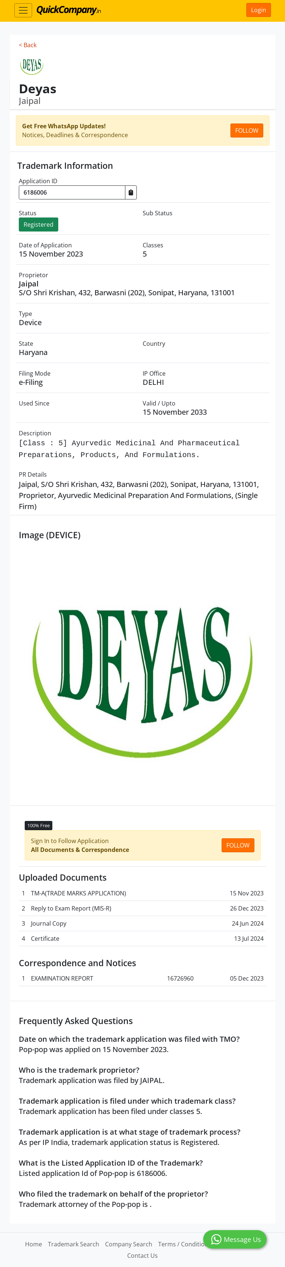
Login (258, 10)
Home (33, 1244)
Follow (246, 130)
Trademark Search (73, 1244)
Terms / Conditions (184, 1244)
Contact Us (142, 1256)
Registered (38, 224)
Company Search (128, 1244)
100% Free (38, 825)
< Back (28, 45)
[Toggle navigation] (23, 10)
